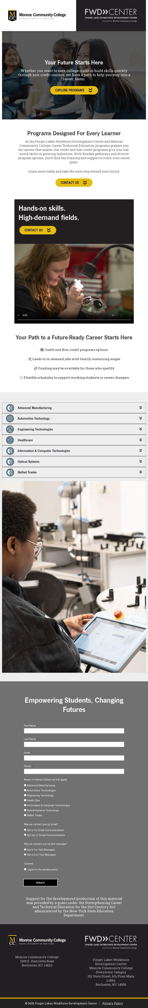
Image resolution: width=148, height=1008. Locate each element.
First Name (30, 725)
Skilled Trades (21, 472)
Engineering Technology (40, 795)
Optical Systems (22, 461)
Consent (28, 863)
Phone (27, 766)
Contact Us (74, 183)
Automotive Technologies (41, 790)
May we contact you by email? (41, 824)
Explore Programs (74, 90)
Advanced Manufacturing (29, 407)
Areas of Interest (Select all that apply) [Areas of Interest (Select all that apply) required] (45, 779)
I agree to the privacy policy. (42, 869)
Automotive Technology (28, 418)
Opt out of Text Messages (41, 854)
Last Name (30, 739)
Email (27, 752)
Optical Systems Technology (43, 810)
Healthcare (19, 440)
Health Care (33, 800)
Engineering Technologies (29, 429)
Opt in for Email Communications (46, 830)
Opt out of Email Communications (46, 835)
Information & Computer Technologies (38, 450)
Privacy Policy (112, 1003)
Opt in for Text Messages (41, 849)
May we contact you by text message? (46, 844)
